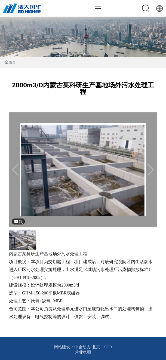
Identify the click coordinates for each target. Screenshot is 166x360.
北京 (96, 347)
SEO (108, 347)
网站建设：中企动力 (72, 347)
